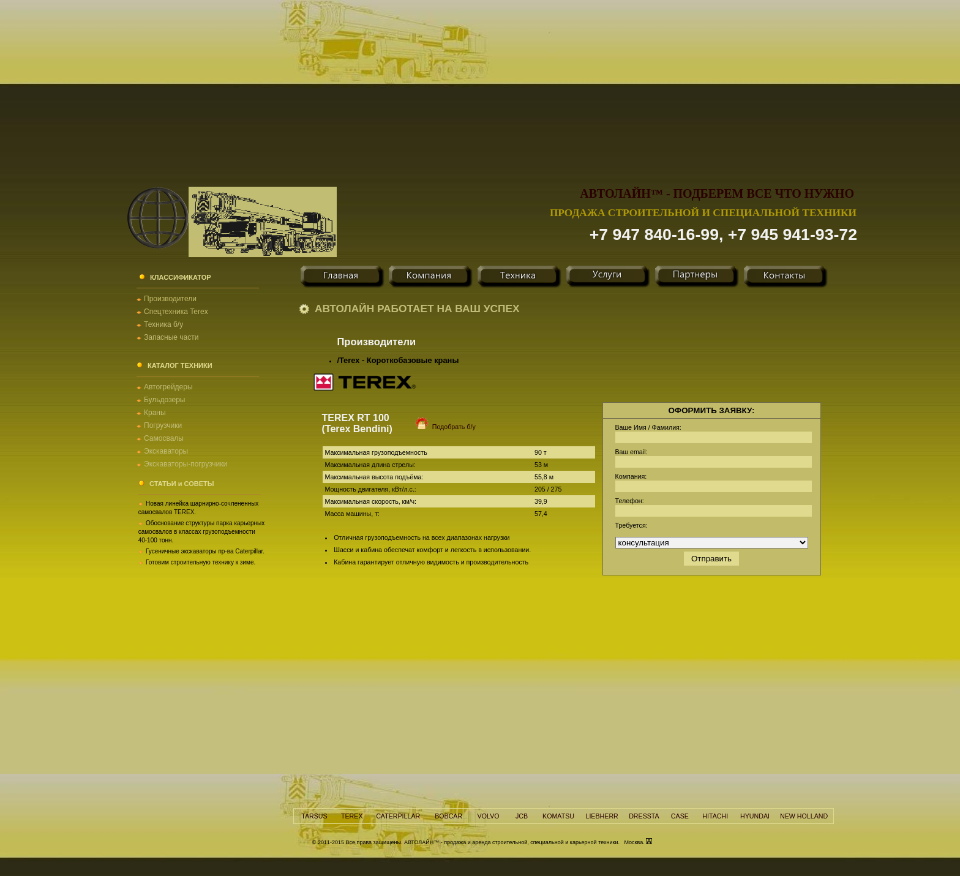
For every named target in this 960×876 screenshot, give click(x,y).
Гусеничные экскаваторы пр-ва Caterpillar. (205, 551)
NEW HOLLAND (804, 816)
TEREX (352, 816)
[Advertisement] (480, 85)
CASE (680, 816)
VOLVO (489, 816)
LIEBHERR (601, 816)
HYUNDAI (755, 816)
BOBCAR (448, 816)
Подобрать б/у (438, 426)
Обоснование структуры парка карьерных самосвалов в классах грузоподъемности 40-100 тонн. (201, 532)
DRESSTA (644, 816)
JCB (522, 816)
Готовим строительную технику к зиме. (200, 562)
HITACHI (715, 816)
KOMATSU (558, 816)
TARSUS (314, 816)
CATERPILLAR (398, 816)
